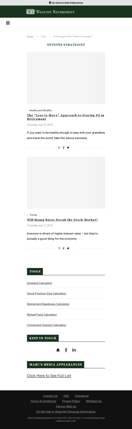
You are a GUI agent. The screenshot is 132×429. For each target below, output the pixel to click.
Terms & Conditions (43, 401)
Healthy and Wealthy (40, 110)
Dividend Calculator (39, 283)
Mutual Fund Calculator (42, 314)
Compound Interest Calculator (46, 325)
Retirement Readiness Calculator (48, 304)
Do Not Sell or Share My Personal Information (66, 411)
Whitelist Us (94, 401)
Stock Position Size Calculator (46, 293)
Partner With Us (66, 406)
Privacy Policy (71, 401)
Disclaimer (82, 396)
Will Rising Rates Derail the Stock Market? (62, 220)
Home (30, 36)
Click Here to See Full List (49, 376)
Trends (33, 215)
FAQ (66, 396)
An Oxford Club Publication (67, 2)
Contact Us (50, 396)
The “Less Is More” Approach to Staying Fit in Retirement (65, 117)
